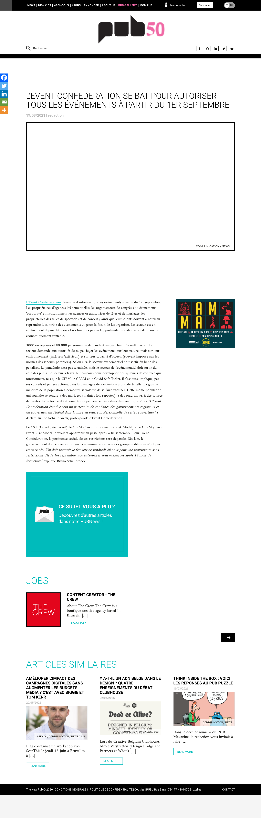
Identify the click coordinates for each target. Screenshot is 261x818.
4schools (61, 5)
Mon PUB (146, 5)
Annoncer (91, 5)
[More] (4, 110)
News (31, 5)
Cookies (139, 812)
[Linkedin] (4, 94)
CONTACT (228, 812)
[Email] (4, 102)
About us (108, 5)
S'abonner (204, 5)
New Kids (44, 5)
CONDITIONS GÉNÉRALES (71, 812)
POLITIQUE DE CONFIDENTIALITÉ (111, 812)
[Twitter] (4, 86)
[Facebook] (4, 77)
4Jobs (76, 5)
